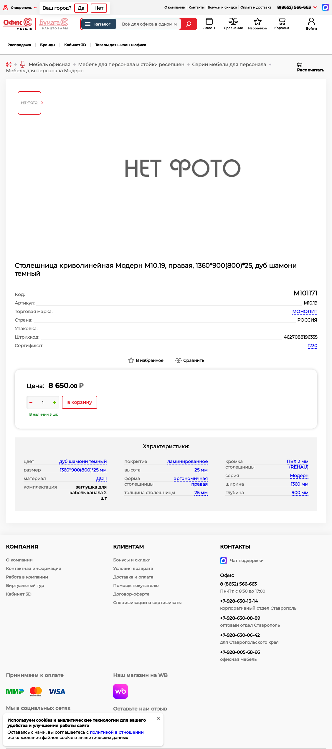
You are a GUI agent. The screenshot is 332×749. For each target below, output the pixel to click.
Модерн (299, 475)
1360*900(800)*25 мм (83, 470)
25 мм (201, 470)
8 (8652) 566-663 (238, 584)
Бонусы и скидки (222, 7)
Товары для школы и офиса (120, 45)
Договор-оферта (131, 594)
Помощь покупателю (135, 585)
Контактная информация (33, 568)
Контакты (196, 7)
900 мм (300, 492)
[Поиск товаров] (130, 24)
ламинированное (187, 461)
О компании (174, 7)
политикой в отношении (117, 732)
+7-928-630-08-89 (240, 618)
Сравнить (193, 360)
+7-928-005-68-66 (240, 652)
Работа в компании (27, 577)
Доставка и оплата (133, 577)
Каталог (97, 24)
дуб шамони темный (83, 461)
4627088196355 (300, 337)
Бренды (47, 45)
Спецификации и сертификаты (147, 602)
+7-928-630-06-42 (240, 635)
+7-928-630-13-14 (239, 601)
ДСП (101, 478)
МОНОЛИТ (304, 311)
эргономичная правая (191, 481)
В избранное (149, 360)
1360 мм (299, 484)
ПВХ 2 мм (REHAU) (297, 464)
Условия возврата (133, 568)
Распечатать (310, 67)
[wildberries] (120, 692)
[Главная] (8, 64)
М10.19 (310, 303)
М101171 (305, 293)
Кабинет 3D (75, 45)
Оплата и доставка (255, 7)
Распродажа (19, 45)
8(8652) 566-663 (294, 7)
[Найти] (189, 24)
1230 (312, 345)
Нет (98, 8)
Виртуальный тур (25, 585)
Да (81, 8)
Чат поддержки (242, 560)
